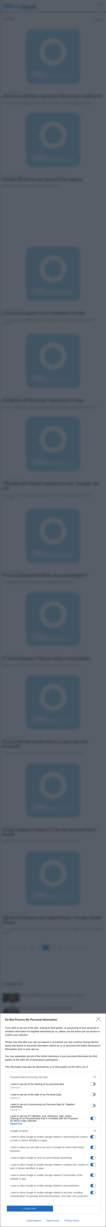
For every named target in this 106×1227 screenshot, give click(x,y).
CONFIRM (30, 1208)
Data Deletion (34, 1220)
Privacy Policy (72, 1220)
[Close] (99, 1020)
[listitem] (53, 1077)
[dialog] (53, 1120)
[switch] (93, 1084)
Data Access (52, 1220)
